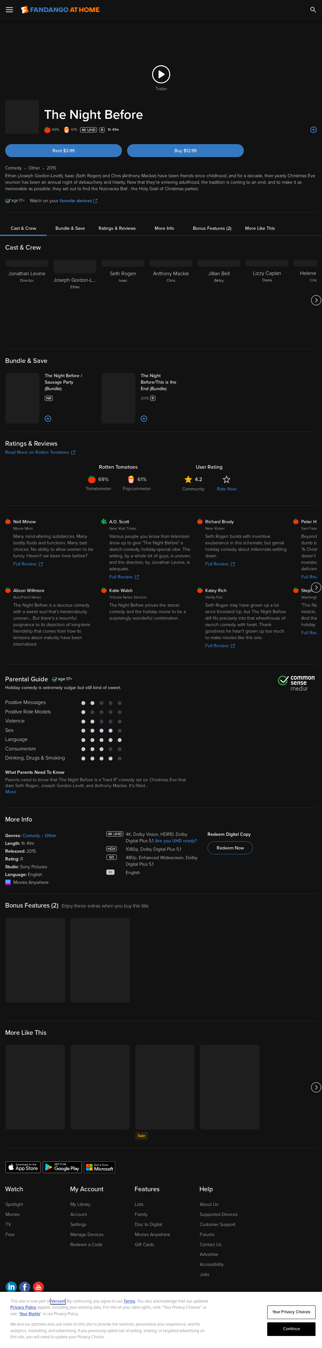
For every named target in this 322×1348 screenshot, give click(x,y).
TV (8, 1255)
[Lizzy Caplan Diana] (267, 294)
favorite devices (78, 194)
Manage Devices (86, 1265)
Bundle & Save (70, 222)
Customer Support (217, 1255)
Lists (139, 1235)
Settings (78, 1255)
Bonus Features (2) (212, 222)
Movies (12, 1245)
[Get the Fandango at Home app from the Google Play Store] (62, 1197)
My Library (80, 1235)
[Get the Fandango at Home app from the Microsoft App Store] (99, 1197)
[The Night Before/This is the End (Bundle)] (178, 376)
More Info (164, 222)
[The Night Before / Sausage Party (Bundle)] (82, 376)
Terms (129, 1301)
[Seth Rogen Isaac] (123, 294)
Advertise (209, 1285)
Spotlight (14, 1235)
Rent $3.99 (64, 144)
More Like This (260, 222)
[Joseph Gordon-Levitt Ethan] (75, 294)
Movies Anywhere (152, 1265)
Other (50, 866)
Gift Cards (144, 1275)
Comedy (31, 866)
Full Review (28, 594)
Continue (291, 1328)
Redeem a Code (86, 1275)
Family (141, 1245)
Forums (207, 1265)
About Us (209, 1235)
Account (78, 1245)
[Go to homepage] (60, 9)
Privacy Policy (23, 1307)
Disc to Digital (148, 1255)
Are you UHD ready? (176, 871)
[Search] (313, 9)
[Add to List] (313, 123)
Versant (58, 1301)
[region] (161, 1320)
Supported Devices (219, 1245)
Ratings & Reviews (117, 222)
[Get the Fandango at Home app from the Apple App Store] (23, 1197)
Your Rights (29, 1314)
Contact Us (210, 1275)
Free (10, 1265)
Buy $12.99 (185, 144)
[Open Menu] (9, 9)
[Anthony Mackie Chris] (171, 294)
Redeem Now (230, 878)
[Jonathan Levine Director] (27, 294)
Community (193, 519)
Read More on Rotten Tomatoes (40, 483)
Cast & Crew (23, 222)
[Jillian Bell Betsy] (219, 294)
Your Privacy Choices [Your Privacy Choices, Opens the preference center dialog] (291, 1312)
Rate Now (226, 519)
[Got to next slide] (316, 294)
